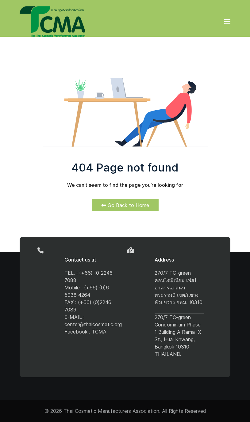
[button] (227, 21)
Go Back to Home (125, 205)
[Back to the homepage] (52, 21)
